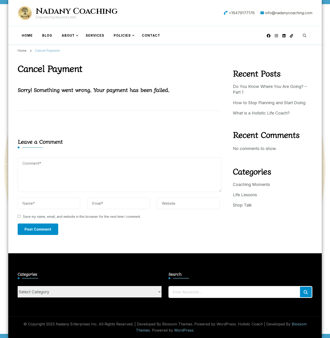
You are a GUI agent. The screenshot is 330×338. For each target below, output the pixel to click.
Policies (122, 35)
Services (95, 35)
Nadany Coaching (77, 11)
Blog (47, 35)
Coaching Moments (251, 184)
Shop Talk (242, 205)
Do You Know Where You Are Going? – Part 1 (270, 89)
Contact (151, 35)
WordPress (183, 330)
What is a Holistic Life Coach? (261, 113)
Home (27, 35)
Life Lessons (245, 194)
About (68, 35)
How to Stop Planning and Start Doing (269, 102)
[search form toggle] (304, 35)
